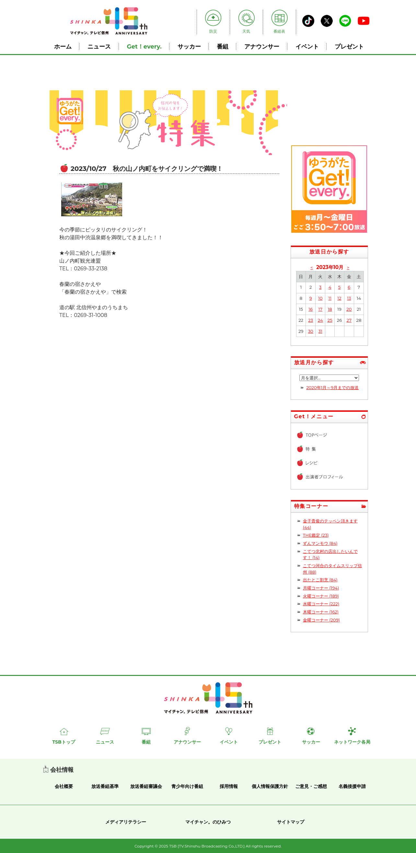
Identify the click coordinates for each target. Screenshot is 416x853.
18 (330, 309)
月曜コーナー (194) (321, 587)
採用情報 (229, 786)
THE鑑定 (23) (316, 535)
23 (310, 320)
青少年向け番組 (187, 786)
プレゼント (349, 46)
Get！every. (144, 46)
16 (310, 309)
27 (349, 320)
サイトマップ (290, 822)
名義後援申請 (352, 786)
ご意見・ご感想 (311, 786)
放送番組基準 (105, 786)
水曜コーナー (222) (321, 603)
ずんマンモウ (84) (320, 543)
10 (320, 298)
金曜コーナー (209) (321, 620)
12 (339, 298)
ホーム (63, 46)
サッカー (189, 46)
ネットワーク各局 (352, 742)
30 (310, 331)
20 (349, 309)
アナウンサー (261, 46)
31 (320, 331)
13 (349, 298)
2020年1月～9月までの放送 (332, 387)
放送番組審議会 (146, 786)
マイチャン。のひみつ (208, 822)
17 (320, 309)
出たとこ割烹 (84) (320, 579)
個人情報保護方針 (270, 786)
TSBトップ (63, 742)
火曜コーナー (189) (321, 596)
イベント (307, 46)
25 (330, 320)
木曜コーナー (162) (321, 611)
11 (329, 298)
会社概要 (64, 786)
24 (320, 320)
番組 (222, 46)
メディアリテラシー (125, 822)
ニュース (99, 46)
